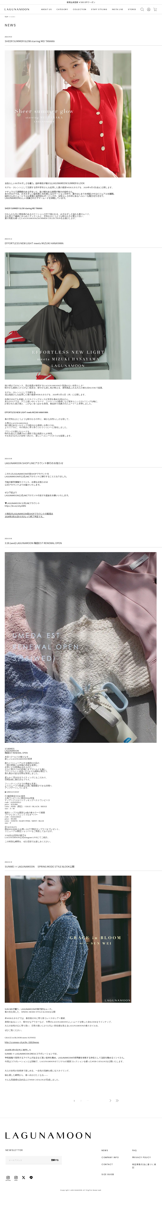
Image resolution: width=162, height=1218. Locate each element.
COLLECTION (80, 9)
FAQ (134, 1150)
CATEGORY (62, 9)
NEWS (105, 1150)
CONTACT (107, 1164)
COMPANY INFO (110, 1157)
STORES (132, 9)
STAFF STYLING (99, 9)
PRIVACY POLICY (141, 1157)
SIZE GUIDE (108, 1174)
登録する (55, 1160)
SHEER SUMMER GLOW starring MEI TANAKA (23, 208)
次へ (110, 1100)
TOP (6, 17)
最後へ (117, 1100)
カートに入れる (155, 9)
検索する (142, 9)
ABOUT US (46, 9)
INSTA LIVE (117, 9)
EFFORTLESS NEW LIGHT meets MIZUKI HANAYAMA (26, 412)
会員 (149, 9)
